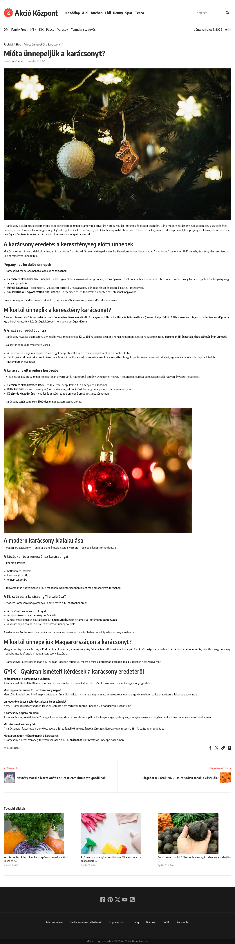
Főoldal (8, 44)
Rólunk (150, 922)
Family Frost (19, 29)
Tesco (139, 12)
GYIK (166, 922)
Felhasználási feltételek (86, 922)
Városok (62, 29)
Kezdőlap (72, 12)
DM (6, 29)
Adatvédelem (54, 922)
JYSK (33, 29)
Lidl (108, 12)
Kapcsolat (182, 922)
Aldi (85, 12)
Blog (18, 44)
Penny (118, 12)
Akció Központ (36, 12)
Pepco (50, 29)
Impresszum (117, 922)
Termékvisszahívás (83, 29)
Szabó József (17, 61)
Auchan (97, 12)
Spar (129, 12)
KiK (41, 29)
